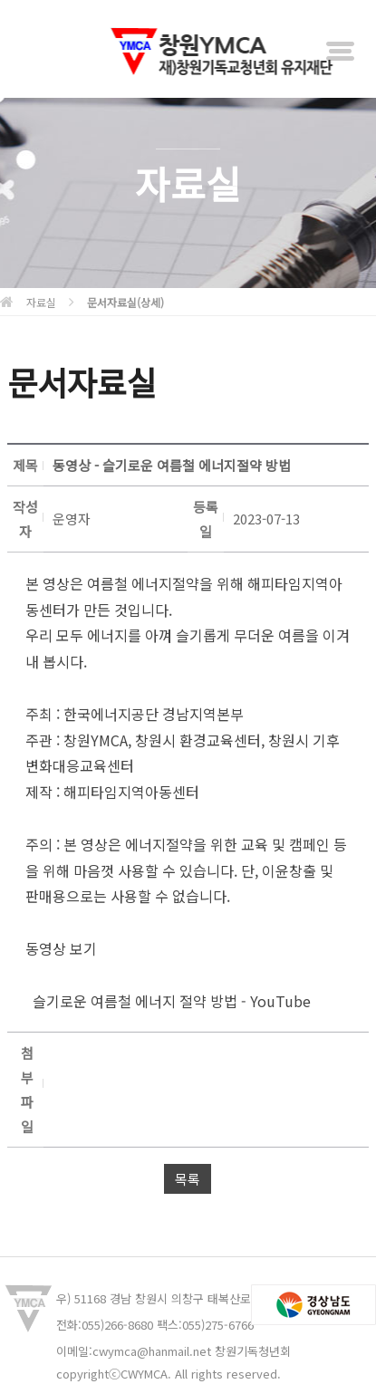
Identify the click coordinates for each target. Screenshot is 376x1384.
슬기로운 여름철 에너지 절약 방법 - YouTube (168, 1001)
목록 (187, 1178)
